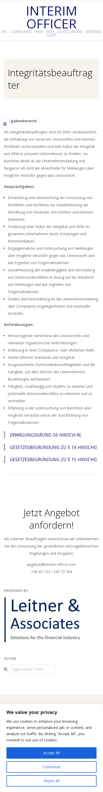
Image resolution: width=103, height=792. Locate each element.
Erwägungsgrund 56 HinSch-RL (46, 435)
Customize (51, 766)
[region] (51, 748)
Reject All (51, 780)
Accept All (51, 752)
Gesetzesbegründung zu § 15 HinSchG (53, 459)
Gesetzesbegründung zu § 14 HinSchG (53, 447)
